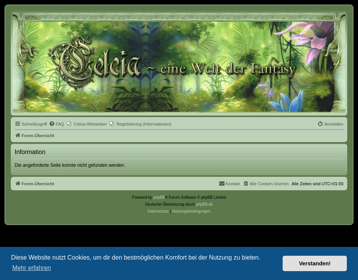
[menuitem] (56, 124)
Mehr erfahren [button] (31, 268)
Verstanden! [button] (315, 263)
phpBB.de (204, 204)
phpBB (159, 197)
